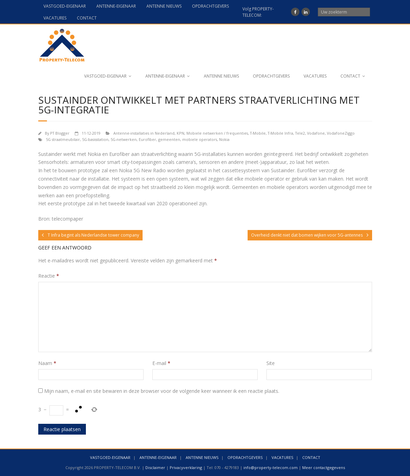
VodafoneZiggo (341, 133)
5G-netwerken (124, 139)
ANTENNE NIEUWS (164, 6)
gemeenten (169, 139)
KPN (180, 133)
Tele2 (300, 133)
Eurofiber (147, 139)
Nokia (224, 139)
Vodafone (316, 133)
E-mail (161, 363)
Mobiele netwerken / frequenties (217, 133)
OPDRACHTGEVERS (210, 6)
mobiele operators (199, 139)
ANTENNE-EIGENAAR (116, 6)
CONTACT (87, 18)
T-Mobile (258, 133)
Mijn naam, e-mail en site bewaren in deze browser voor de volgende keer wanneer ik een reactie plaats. (161, 391)
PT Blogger (60, 133)
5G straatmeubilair (63, 139)
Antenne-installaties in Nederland (144, 133)
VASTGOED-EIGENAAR (64, 6)
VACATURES (54, 18)
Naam (47, 363)
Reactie (48, 275)
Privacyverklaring (186, 467)
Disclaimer (155, 467)
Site (270, 363)
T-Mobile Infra (280, 133)
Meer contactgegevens (323, 467)
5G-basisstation (95, 139)
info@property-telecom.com (270, 467)
